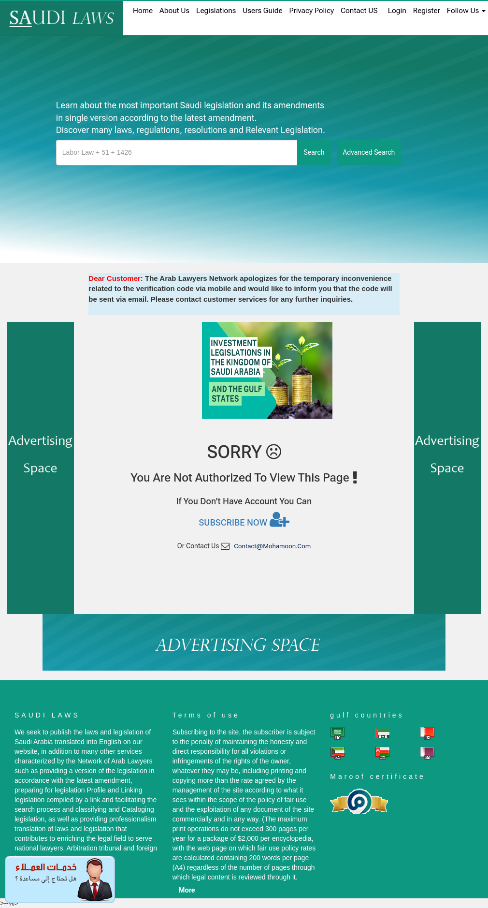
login (397, 10)
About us (174, 10)
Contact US (359, 10)
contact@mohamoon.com (272, 546)
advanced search (369, 152)
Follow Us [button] (466, 10)
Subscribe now (244, 519)
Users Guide (262, 10)
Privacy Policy (311, 10)
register (426, 10)
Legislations (216, 10)
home (143, 10)
